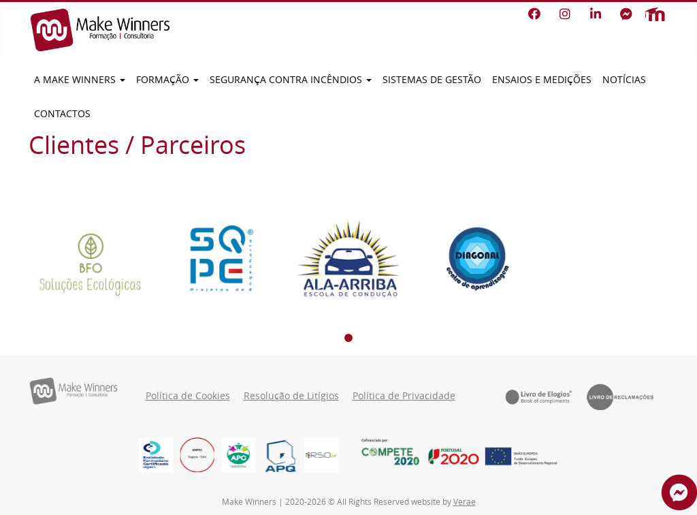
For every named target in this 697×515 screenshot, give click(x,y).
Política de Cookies (188, 396)
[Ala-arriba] (348, 259)
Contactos (62, 114)
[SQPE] (219, 259)
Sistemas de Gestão (432, 80)
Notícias (624, 80)
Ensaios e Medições (541, 80)
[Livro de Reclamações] (627, 396)
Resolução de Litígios (291, 396)
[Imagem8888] (197, 454)
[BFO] (90, 259)
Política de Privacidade (404, 396)
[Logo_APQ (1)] (280, 454)
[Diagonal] (478, 259)
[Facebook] (534, 14)
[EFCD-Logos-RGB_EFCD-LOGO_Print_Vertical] (156, 454)
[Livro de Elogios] (546, 396)
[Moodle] (654, 15)
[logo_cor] (238, 454)
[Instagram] (564, 14)
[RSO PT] (321, 454)
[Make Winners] (100, 30)
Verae (464, 501)
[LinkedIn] (595, 14)
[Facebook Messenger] (626, 14)
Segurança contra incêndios (291, 80)
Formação (167, 80)
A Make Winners (79, 80)
